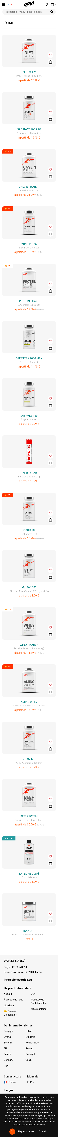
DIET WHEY (29, 72)
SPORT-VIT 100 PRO (29, 129)
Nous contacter (39, 1008)
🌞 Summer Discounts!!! (10, 1013)
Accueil (8, 993)
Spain (29, 1059)
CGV (33, 993)
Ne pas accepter (26, 1131)
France (7, 1054)
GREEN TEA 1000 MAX (29, 358)
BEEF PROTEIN (29, 816)
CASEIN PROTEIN (29, 186)
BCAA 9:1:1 (29, 930)
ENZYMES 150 (29, 415)
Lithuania (30, 1036)
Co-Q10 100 (29, 530)
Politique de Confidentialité (39, 1001)
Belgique (8, 1031)
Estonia (8, 1042)
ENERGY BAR (29, 472)
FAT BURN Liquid (29, 873)
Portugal (30, 1054)
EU (5, 1048)
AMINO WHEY (29, 701)
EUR (29, 1082)
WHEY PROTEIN (29, 644)
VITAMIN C (29, 759)
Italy (6, 1065)
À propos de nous (13, 999)
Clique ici (43, 1131)
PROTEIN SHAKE (29, 301)
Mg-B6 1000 (29, 587)
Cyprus (7, 1036)
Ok (12, 1131)
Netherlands (32, 1042)
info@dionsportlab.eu (18, 979)
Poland (29, 1048)
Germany (8, 1059)
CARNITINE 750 (29, 244)
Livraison (9, 1005)
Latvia (29, 1031)
